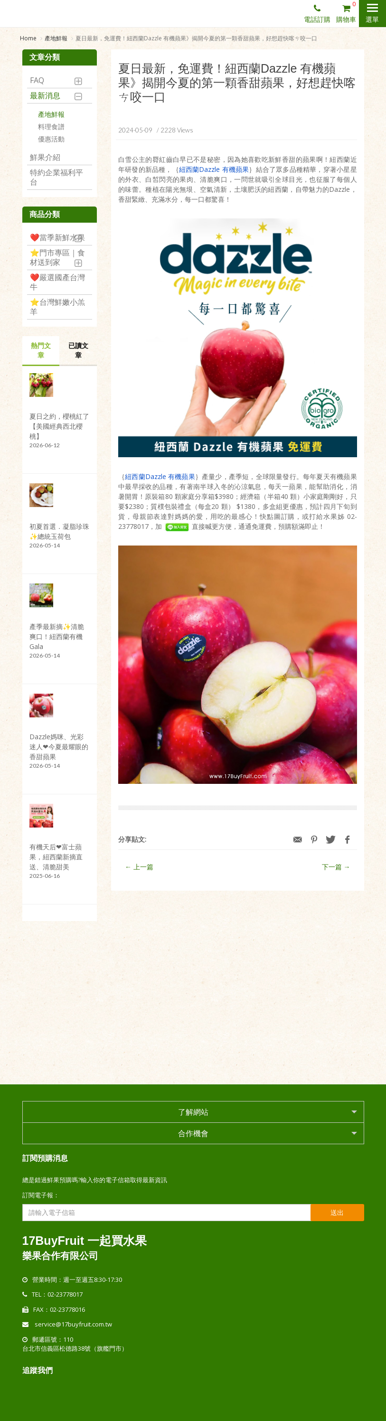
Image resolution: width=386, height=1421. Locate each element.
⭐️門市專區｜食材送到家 (57, 258)
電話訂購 (317, 13)
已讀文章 (78, 350)
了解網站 (193, 1111)
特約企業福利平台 (56, 178)
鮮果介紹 (45, 157)
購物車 (347, 12)
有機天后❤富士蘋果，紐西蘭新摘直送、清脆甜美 (56, 857)
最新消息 (45, 96)
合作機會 (193, 1133)
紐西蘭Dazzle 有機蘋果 (214, 170)
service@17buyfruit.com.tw (73, 1323)
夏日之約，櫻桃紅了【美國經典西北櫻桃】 (59, 426)
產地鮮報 (56, 38)
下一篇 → (336, 867)
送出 (337, 1211)
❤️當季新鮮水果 (57, 238)
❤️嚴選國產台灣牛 (57, 282)
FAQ (37, 80)
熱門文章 (41, 350)
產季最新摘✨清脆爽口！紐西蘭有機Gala (56, 636)
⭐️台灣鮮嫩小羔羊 (57, 307)
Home (28, 38)
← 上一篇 (139, 867)
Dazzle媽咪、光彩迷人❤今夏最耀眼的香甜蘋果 (58, 747)
